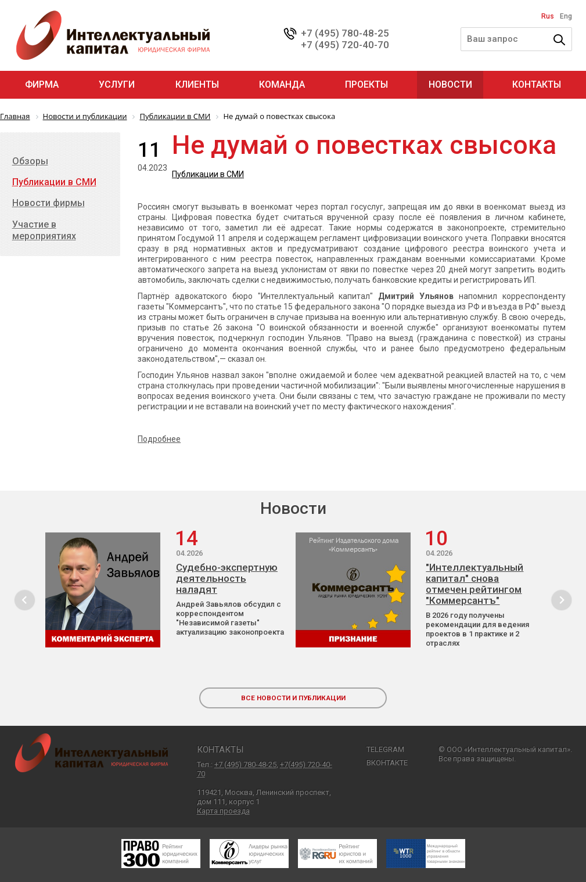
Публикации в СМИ (208, 174)
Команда (282, 84)
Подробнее (159, 439)
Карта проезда (223, 811)
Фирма (42, 84)
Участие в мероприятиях (44, 230)
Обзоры (30, 161)
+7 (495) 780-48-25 (345, 33)
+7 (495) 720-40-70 (345, 45)
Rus (547, 16)
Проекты (366, 84)
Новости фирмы (48, 202)
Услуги (117, 84)
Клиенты (197, 84)
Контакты (536, 84)
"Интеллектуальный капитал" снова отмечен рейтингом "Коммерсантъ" (474, 584)
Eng (566, 16)
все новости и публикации (293, 698)
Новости (450, 84)
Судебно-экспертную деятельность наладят (227, 578)
